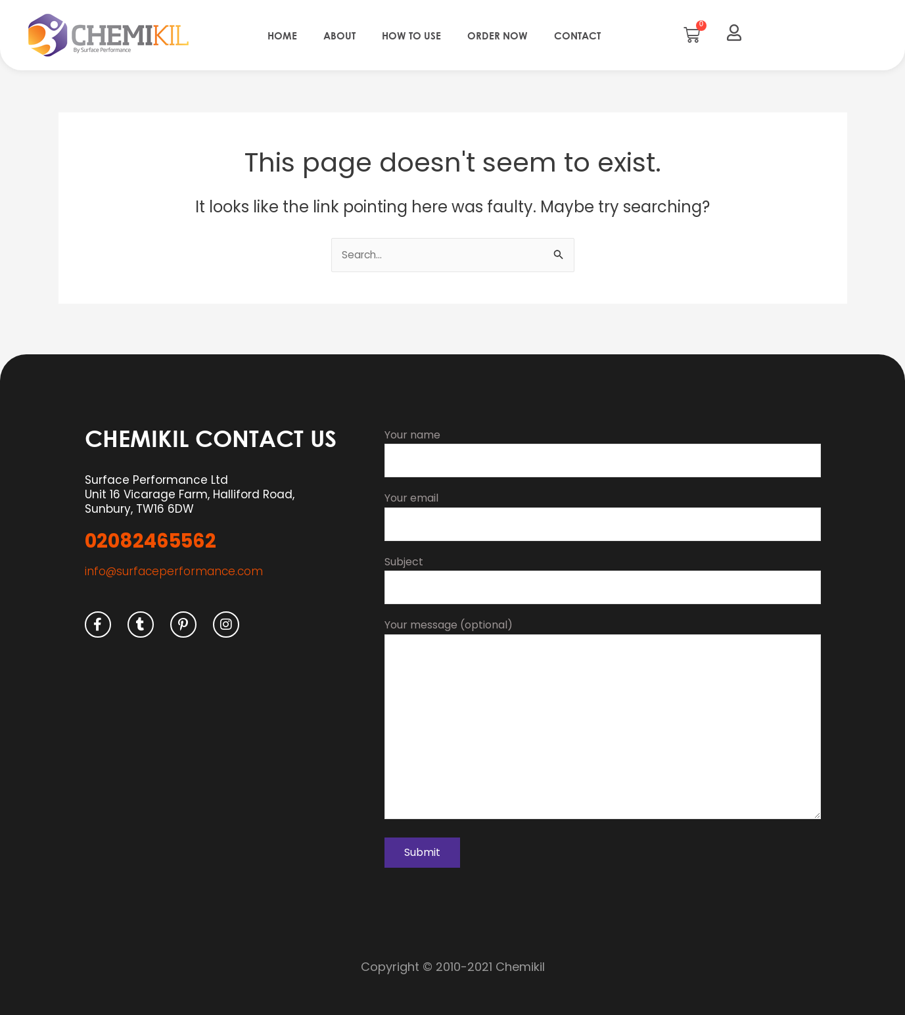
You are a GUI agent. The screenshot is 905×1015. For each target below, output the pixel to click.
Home (282, 35)
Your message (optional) (602, 718)
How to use (411, 35)
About (339, 35)
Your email (602, 509)
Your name (602, 445)
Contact (577, 35)
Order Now (497, 35)
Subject (602, 574)
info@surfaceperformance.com (174, 563)
